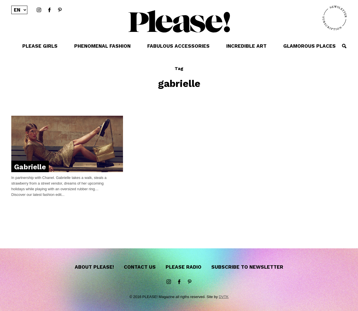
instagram (38, 10)
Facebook (49, 10)
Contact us (140, 267)
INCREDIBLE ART (246, 46)
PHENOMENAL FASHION (102, 46)
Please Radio (183, 267)
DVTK (224, 297)
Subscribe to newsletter (247, 267)
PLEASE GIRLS (40, 46)
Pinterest (59, 10)
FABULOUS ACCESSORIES (178, 46)
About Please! (94, 267)
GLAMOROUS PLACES (309, 46)
